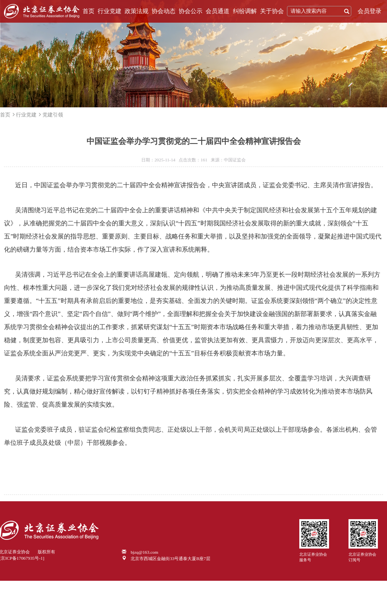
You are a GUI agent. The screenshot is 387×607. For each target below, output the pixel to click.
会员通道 (217, 11)
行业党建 (109, 11)
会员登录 (369, 11)
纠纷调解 (245, 11)
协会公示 (190, 11)
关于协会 (272, 11)
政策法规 (136, 11)
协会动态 (163, 11)
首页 (88, 11)
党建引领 (52, 115)
